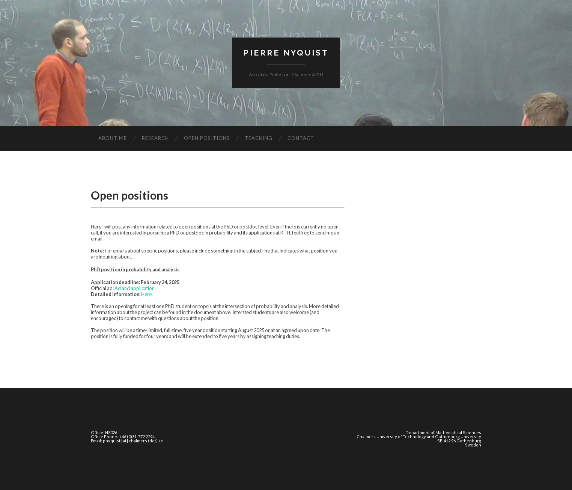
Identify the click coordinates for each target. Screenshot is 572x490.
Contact (301, 138)
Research (155, 138)
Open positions (207, 138)
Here (146, 294)
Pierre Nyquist (286, 52)
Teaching (258, 138)
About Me (112, 138)
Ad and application (134, 288)
